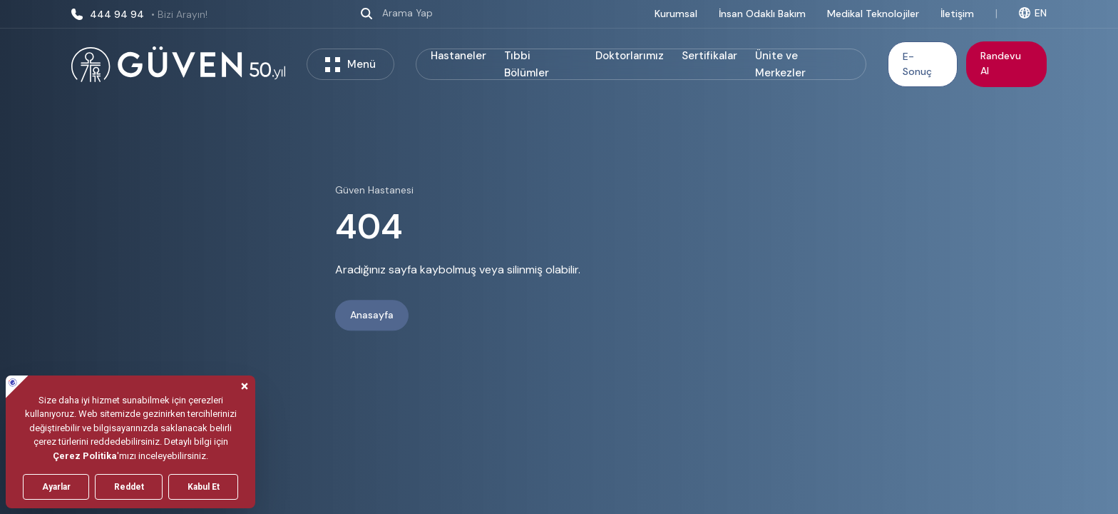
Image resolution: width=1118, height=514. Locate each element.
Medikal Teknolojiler (873, 13)
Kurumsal (676, 13)
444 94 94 (139, 14)
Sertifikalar (709, 56)
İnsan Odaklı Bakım (762, 13)
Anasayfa (372, 315)
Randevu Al (1000, 63)
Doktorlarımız (629, 56)
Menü (350, 64)
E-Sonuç (917, 64)
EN (1033, 12)
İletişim (957, 13)
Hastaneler (458, 56)
